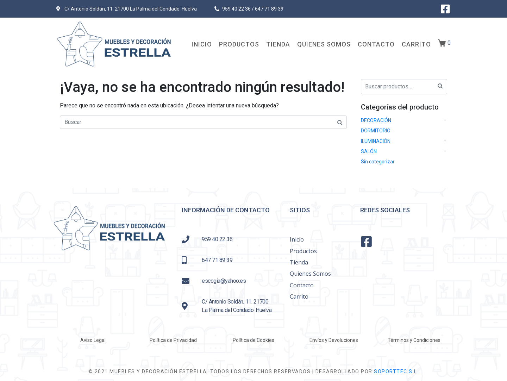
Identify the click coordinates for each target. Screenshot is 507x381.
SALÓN (369, 151)
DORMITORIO (375, 130)
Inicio (202, 44)
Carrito (416, 44)
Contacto (376, 44)
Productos (239, 44)
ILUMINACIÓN (375, 141)
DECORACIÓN (376, 120)
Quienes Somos (324, 44)
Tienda (278, 44)
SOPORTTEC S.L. (396, 371)
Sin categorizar (378, 161)
